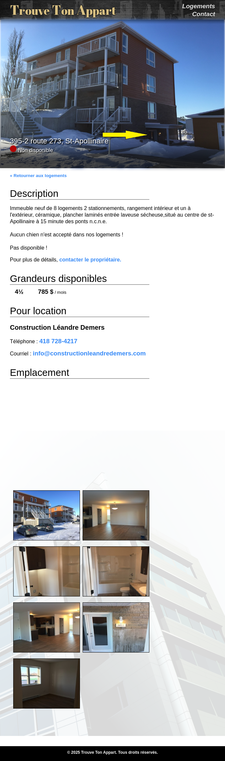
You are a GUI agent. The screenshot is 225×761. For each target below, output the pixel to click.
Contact (203, 14)
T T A (63, 10)
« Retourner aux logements (38, 175)
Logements (198, 6)
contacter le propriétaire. (90, 259)
